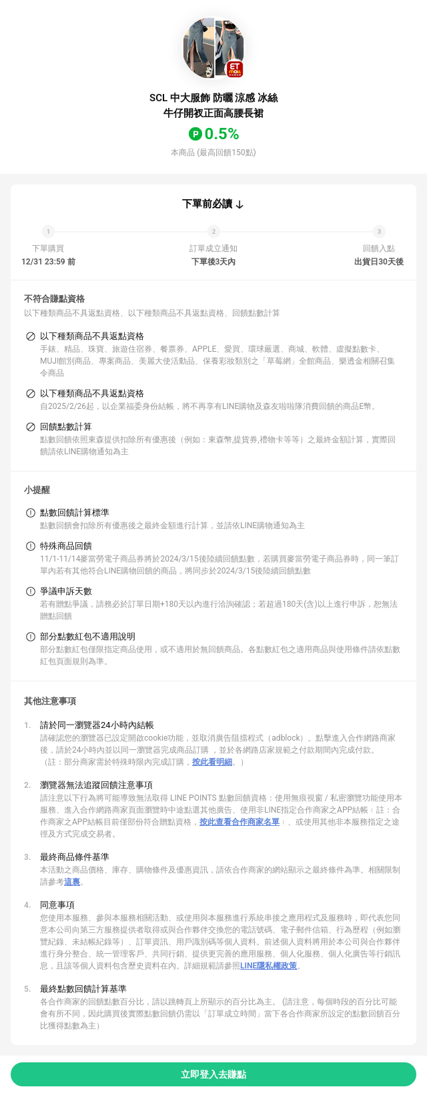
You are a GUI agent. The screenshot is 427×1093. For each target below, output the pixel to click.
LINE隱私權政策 (268, 965)
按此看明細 (212, 762)
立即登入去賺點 (213, 1074)
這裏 (72, 882)
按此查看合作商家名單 (239, 822)
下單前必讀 (207, 204)
